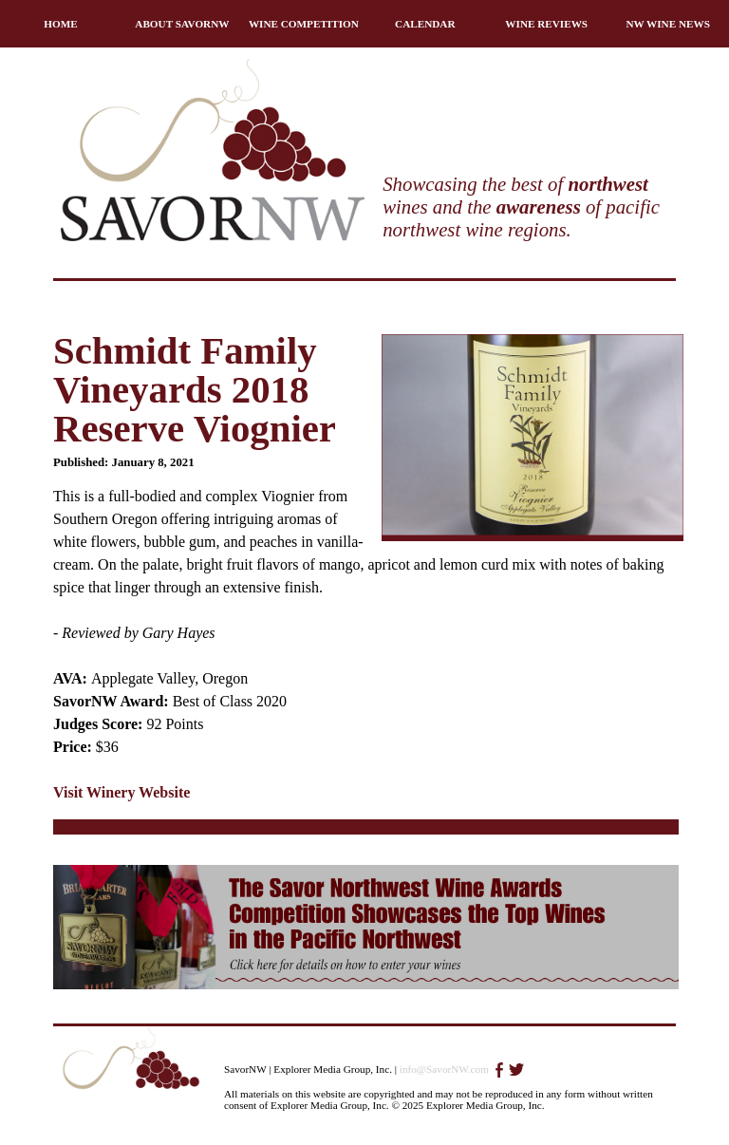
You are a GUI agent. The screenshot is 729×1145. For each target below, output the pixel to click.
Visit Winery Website (121, 792)
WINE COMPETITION (304, 23)
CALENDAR (425, 23)
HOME (60, 23)
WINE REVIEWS (546, 23)
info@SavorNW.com (444, 1069)
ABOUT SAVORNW (182, 23)
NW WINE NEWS (668, 23)
